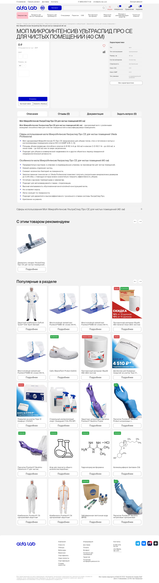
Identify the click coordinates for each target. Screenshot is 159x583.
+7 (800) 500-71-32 (84, 2)
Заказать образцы (40, 104)
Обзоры (61, 547)
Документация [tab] (95, 113)
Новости (61, 545)
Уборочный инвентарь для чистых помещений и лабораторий (65, 24)
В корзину (32, 99)
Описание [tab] (32, 113)
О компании (21, 2)
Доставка (45, 2)
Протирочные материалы (93, 15)
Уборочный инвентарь (107, 15)
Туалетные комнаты (136, 15)
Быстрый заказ (25, 104)
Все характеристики (126, 83)
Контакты (54, 2)
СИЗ (82, 15)
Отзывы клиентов (61, 564)
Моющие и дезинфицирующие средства (122, 15)
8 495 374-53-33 (117, 545)
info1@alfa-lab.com (100, 2)
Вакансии (62, 553)
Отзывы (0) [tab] (64, 113)
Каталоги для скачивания (88, 553)
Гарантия (86, 557)
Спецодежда (65, 15)
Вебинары (62, 550)
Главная (19, 24)
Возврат (86, 550)
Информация (88, 541)
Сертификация (63, 561)
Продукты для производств (52, 15)
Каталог (55, 8)
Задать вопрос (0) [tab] (126, 113)
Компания (62, 541)
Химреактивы (22, 15)
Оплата (86, 547)
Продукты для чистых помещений (36, 15)
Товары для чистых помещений (33, 24)
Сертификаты (63, 555)
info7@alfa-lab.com (117, 550)
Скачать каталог (34, 2)
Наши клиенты (63, 558)
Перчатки (75, 15)
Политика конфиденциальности (91, 560)
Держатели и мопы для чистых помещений (101, 24)
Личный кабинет (136, 2)
